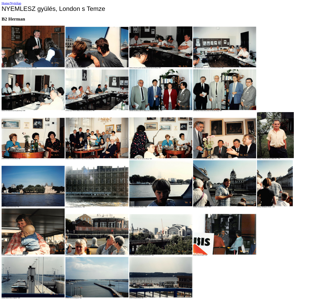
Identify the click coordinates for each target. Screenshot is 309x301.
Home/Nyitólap (11, 3)
